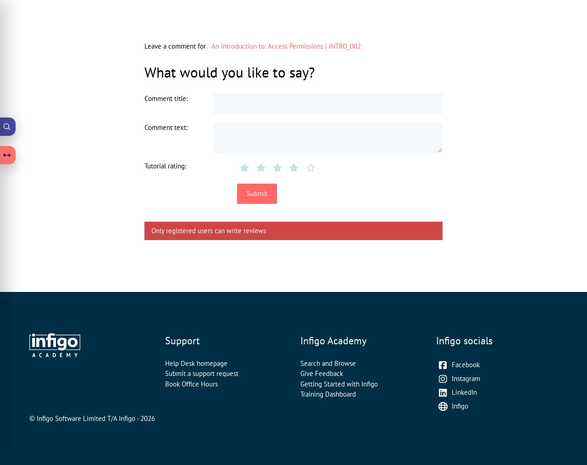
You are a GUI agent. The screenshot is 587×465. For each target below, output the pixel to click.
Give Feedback (321, 373)
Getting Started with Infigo (339, 384)
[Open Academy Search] (8, 127)
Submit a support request (201, 373)
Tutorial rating (164, 166)
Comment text (165, 127)
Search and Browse (328, 363)
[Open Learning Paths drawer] (8, 155)
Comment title (165, 98)
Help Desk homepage (196, 363)
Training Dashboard (328, 394)
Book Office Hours (191, 384)
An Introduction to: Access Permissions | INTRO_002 (286, 46)
